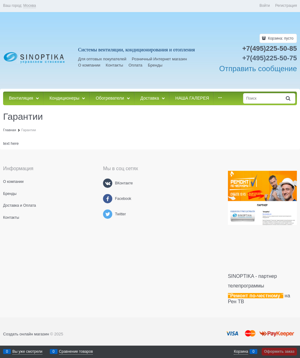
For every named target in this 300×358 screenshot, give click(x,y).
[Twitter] (107, 214)
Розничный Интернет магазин (159, 59)
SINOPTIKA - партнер (252, 276)
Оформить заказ (279, 351)
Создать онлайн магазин (26, 334)
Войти (264, 5)
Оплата (136, 65)
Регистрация (286, 5)
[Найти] (288, 99)
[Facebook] (107, 198)
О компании (89, 65)
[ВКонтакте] (107, 183)
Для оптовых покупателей (102, 59)
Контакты (114, 65)
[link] (29, 5)
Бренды (155, 65)
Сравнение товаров (76, 351)
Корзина (241, 351)
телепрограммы (246, 285)
